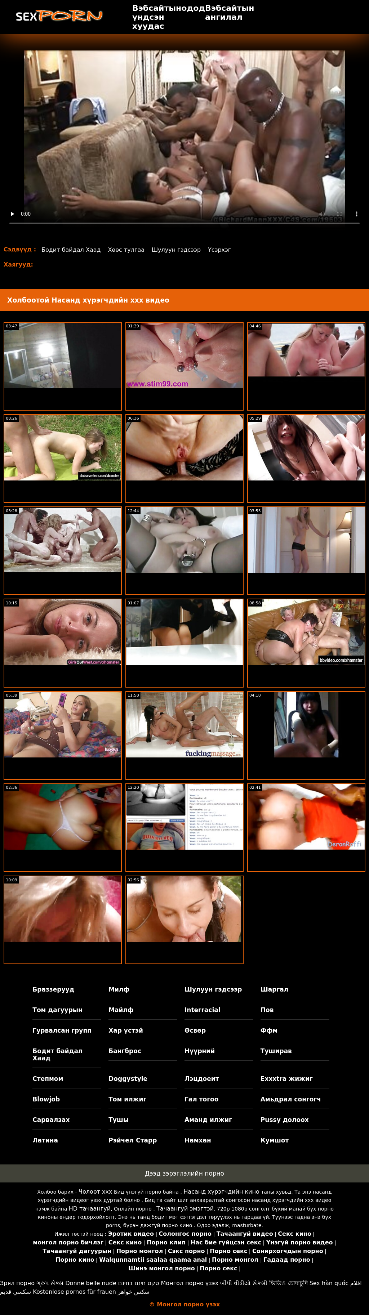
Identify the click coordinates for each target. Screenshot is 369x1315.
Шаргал (274, 989)
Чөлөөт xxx (95, 1191)
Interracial (202, 1010)
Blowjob (46, 1099)
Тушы (118, 1119)
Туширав (276, 1051)
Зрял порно (17, 1283)
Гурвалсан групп (62, 1030)
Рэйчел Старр (132, 1140)
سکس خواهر (134, 1291)
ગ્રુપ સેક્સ (49, 1283)
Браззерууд (53, 989)
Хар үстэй (125, 1030)
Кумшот (275, 1140)
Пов (267, 1010)
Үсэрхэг (219, 249)
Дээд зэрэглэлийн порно (184, 1173)
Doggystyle (127, 1078)
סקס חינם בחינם (138, 1283)
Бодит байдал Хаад (71, 249)
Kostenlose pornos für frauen (74, 1291)
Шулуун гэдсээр (176, 249)
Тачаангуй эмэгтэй (185, 1208)
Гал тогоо (201, 1099)
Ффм (269, 1030)
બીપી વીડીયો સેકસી (243, 1283)
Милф (118, 989)
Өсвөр (195, 1030)
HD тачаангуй (90, 1208)
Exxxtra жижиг (287, 1078)
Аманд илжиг (208, 1119)
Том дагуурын (57, 1010)
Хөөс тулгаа (126, 249)
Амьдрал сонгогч (291, 1099)
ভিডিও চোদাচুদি (288, 1283)
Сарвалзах (51, 1119)
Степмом (47, 1078)
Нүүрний (199, 1051)
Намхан (197, 1140)
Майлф (121, 1010)
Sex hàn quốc (329, 1283)
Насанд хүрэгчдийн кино (221, 1191)
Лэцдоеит (201, 1078)
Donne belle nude (90, 1283)
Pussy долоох (285, 1119)
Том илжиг (127, 1099)
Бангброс (124, 1051)
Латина (45, 1140)
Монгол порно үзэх (190, 1283)
